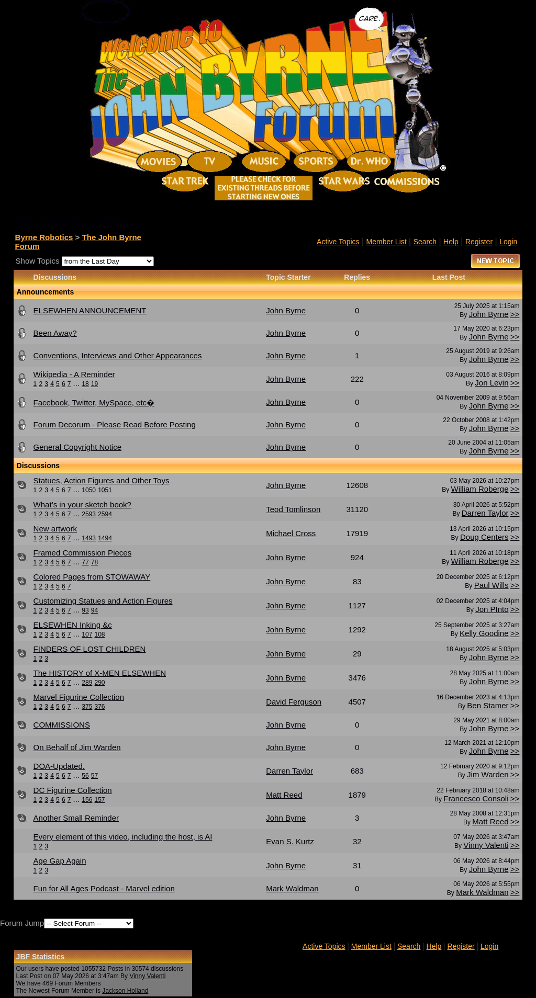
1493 (89, 538)
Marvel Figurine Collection (79, 697)
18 (85, 384)
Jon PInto (491, 609)
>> (515, 314)
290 (99, 682)
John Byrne (489, 314)
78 (94, 562)
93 (85, 610)
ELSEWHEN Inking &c (73, 624)
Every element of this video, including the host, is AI (123, 836)
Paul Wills (491, 585)
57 (94, 775)
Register (479, 241)
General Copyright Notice (77, 447)
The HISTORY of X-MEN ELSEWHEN (100, 672)
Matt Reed (490, 821)
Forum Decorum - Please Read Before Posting (115, 424)
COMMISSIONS (62, 724)
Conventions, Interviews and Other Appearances (118, 355)
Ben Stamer (487, 705)
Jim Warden (487, 774)
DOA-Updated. (59, 766)
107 (87, 634)
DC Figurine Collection (73, 790)
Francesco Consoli (475, 798)
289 (87, 682)
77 (85, 562)
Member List (386, 241)
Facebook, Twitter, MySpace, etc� (94, 402)
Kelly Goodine (484, 633)
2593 (89, 514)
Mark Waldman (482, 892)
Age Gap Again (60, 860)
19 (94, 384)
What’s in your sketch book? (82, 504)
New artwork (55, 528)
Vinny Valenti (485, 845)
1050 (89, 490)
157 (99, 799)
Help (451, 241)
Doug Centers (484, 536)
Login (508, 241)
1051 (105, 490)
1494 (105, 538)
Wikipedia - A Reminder (74, 374)
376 (99, 706)
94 (94, 610)
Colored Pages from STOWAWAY (92, 576)
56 (85, 775)
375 (87, 706)
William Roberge (479, 488)
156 (87, 799)
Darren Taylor (485, 512)
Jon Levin (491, 382)
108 (99, 634)
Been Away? (55, 332)
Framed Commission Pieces (83, 552)
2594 (105, 514)
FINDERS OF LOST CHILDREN (90, 648)
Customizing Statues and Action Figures (103, 600)
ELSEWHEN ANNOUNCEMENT (90, 310)
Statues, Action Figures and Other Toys (102, 480)
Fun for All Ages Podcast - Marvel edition (104, 888)
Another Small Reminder (76, 817)
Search (425, 241)
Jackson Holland (125, 990)
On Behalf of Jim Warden (77, 747)
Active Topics (338, 241)
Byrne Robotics (44, 237)
